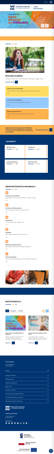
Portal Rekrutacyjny (38, 7)
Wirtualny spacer (11, 147)
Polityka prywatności (10, 375)
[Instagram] (12, 423)
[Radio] (23, 423)
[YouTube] (9, 423)
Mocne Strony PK (32, 162)
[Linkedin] (15, 423)
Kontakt (7, 370)
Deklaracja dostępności (11, 383)
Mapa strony (8, 386)
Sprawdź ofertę (9, 82)
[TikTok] (21, 423)
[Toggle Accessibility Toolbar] (51, 451)
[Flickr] (18, 423)
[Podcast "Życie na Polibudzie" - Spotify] (26, 423)
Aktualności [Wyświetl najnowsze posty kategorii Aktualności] (13, 311)
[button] (43, 26)
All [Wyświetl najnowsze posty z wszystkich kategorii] (7, 311)
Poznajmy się (31, 147)
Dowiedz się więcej (42, 130)
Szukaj (46, 2)
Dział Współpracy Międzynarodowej (14, 393)
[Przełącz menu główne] (51, 2)
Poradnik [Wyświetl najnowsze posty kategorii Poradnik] (20, 311)
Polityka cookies (9, 379)
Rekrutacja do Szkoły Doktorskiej (13, 401)
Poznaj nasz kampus (10, 390)
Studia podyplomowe (12, 162)
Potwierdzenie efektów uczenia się (14, 397)
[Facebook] (6, 423)
